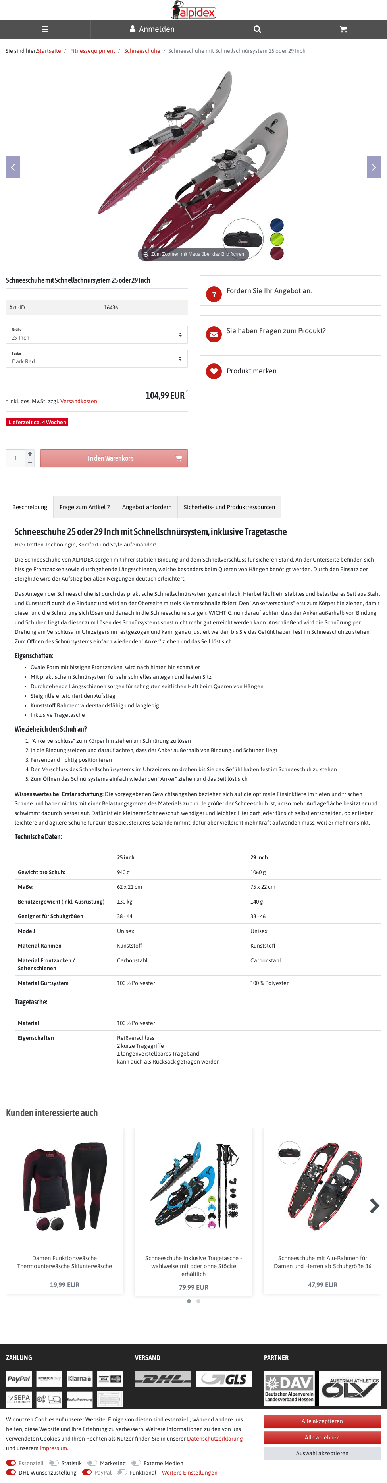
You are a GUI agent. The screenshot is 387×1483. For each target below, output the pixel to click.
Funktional (143, 1472)
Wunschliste (290, 371)
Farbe (16, 353)
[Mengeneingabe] (15, 458)
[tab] (290, 290)
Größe (17, 330)
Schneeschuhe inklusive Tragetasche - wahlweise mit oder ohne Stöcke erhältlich (193, 1266)
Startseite (49, 51)
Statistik (72, 1463)
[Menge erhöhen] (30, 454)
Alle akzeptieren (322, 1421)
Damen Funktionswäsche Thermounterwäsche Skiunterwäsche (64, 1262)
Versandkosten (78, 401)
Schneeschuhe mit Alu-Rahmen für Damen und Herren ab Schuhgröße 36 (323, 1262)
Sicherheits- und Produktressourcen (229, 507)
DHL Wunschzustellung (48, 1472)
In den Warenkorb (135, 458)
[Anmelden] (152, 29)
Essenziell (31, 1463)
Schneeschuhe (141, 51)
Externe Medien (163, 1463)
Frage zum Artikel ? (85, 507)
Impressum (53, 1448)
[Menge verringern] (30, 462)
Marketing (113, 1463)
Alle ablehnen (322, 1437)
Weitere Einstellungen (190, 1472)
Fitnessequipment (92, 51)
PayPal (103, 1472)
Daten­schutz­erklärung (215, 1438)
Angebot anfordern (146, 507)
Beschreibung (29, 507)
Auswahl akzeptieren (322, 1453)
